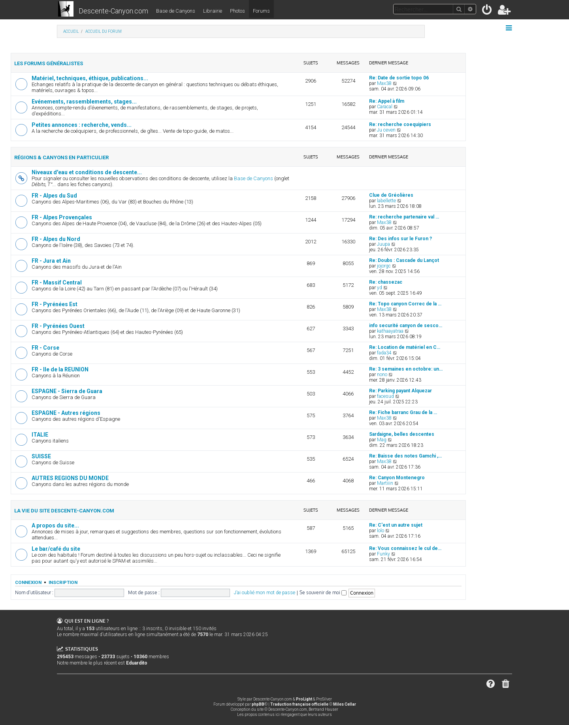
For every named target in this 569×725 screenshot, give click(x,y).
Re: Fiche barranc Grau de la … (403, 412)
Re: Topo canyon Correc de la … (405, 304)
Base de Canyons (175, 11)
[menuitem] (487, 11)
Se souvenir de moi (323, 592)
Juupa (383, 244)
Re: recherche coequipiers (400, 124)
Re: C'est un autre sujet (395, 525)
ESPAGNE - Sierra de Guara (67, 391)
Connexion (28, 582)
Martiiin (385, 483)
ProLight (304, 699)
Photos (237, 11)
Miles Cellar (344, 704)
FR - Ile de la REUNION (60, 369)
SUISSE (41, 456)
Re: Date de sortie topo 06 (399, 78)
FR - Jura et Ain (51, 261)
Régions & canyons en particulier (61, 157)
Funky (383, 554)
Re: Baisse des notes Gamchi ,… (405, 456)
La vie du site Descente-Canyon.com (64, 511)
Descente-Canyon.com (113, 11)
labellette (386, 200)
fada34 (384, 353)
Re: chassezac (385, 282)
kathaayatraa (390, 331)
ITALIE (40, 434)
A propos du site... (55, 525)
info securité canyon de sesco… (405, 325)
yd (379, 287)
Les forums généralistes (48, 63)
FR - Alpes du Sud (54, 195)
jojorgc (384, 266)
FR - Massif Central (57, 282)
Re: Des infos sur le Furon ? (400, 238)
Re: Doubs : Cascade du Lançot (404, 260)
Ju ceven (386, 130)
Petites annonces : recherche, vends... (82, 125)
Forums (261, 11)
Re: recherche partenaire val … (404, 217)
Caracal (384, 106)
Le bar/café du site (56, 549)
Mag (381, 440)
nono (382, 374)
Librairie (212, 11)
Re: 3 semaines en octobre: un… (406, 369)
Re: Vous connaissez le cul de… (405, 548)
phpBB (258, 704)
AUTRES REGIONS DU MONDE (70, 478)
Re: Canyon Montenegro (397, 477)
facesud (385, 396)
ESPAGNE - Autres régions (66, 413)
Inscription (63, 582)
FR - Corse (45, 348)
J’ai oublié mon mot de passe (264, 592)
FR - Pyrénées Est (54, 304)
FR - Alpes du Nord (56, 239)
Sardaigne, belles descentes (401, 434)
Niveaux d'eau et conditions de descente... (87, 172)
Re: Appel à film (386, 101)
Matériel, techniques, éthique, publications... (90, 78)
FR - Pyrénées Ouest (58, 326)
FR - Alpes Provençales (62, 217)
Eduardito (136, 663)
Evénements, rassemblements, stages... (84, 101)
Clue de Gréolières (391, 195)
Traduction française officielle (299, 704)
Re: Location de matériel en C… (404, 347)
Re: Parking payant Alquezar (400, 391)
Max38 (384, 83)
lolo (380, 530)
